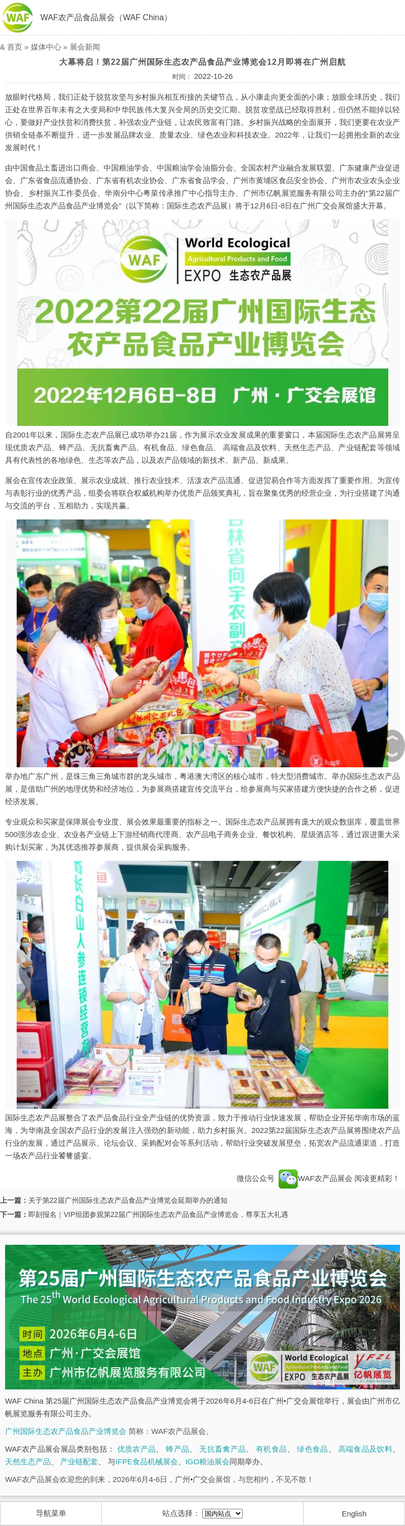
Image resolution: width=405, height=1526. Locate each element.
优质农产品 (136, 1449)
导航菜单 (51, 1513)
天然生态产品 (28, 1461)
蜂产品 (177, 1449)
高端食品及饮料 (365, 1449)
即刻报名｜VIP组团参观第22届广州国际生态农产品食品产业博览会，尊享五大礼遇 (158, 1214)
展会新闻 (85, 46)
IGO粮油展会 (208, 1461)
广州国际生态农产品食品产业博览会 (65, 1431)
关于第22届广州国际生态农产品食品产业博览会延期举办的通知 (128, 1200)
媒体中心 (46, 46)
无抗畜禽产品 (222, 1449)
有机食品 (271, 1449)
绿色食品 (312, 1449)
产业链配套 (79, 1461)
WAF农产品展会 (315, 1178)
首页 (14, 46)
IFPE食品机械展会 (146, 1461)
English (354, 1513)
